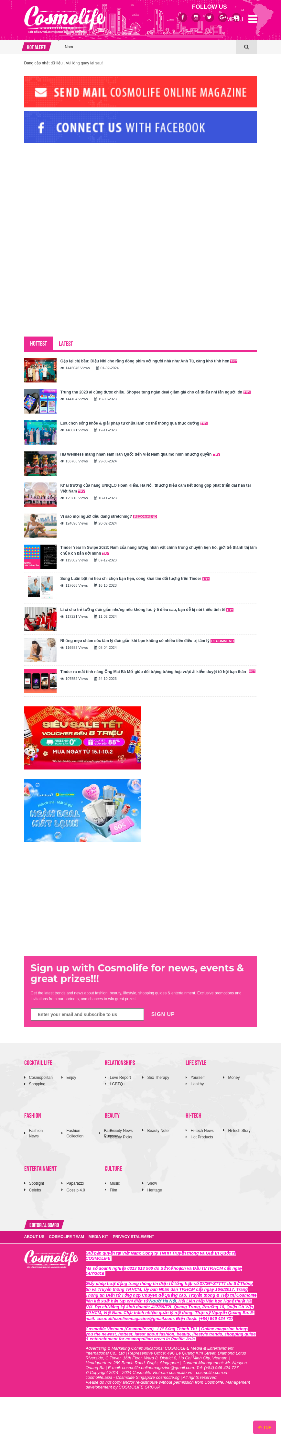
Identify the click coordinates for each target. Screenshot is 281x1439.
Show (152, 1183)
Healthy (197, 1084)
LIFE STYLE (196, 1062)
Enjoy (71, 1077)
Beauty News (121, 1130)
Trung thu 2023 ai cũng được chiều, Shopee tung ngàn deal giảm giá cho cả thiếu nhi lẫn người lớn (155, 392)
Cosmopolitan (41, 1077)
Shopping (37, 1084)
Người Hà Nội (162, 1301)
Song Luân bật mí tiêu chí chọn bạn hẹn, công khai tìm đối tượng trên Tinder (135, 578)
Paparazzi (74, 1183)
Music (115, 1183)
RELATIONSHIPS (120, 1062)
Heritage (154, 1190)
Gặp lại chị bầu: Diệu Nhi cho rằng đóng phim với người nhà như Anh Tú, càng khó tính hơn (149, 361)
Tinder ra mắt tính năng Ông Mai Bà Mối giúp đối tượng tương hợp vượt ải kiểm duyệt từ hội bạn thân (158, 672)
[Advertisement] (72, 192)
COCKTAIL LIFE (38, 1062)
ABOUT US (34, 1236)
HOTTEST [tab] (38, 343)
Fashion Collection (74, 1133)
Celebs (35, 1190)
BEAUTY (112, 1115)
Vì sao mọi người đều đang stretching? (108, 516)
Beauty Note (157, 1130)
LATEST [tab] (66, 343)
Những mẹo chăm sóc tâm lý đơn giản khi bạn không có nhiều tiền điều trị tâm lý (147, 640)
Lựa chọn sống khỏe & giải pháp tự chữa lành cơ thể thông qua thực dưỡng (134, 423)
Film (113, 1190)
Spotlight (36, 1183)
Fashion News (36, 1133)
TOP (264, 1427)
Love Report (120, 1077)
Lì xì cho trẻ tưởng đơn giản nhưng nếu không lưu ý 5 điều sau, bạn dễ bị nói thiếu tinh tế (147, 609)
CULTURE (113, 1168)
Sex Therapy (158, 1077)
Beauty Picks (121, 1137)
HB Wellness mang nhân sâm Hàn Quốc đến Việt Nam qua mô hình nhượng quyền (140, 454)
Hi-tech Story (239, 1130)
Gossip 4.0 (75, 1190)
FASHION (32, 1115)
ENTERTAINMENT (40, 1168)
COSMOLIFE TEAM (66, 1236)
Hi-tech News (201, 1130)
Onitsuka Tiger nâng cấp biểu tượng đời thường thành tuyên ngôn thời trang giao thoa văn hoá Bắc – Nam (147, 40)
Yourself (197, 1077)
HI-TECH (193, 1115)
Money (234, 1077)
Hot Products (201, 1137)
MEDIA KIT (98, 1236)
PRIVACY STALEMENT (133, 1236)
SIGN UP (163, 1014)
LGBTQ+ (117, 1084)
